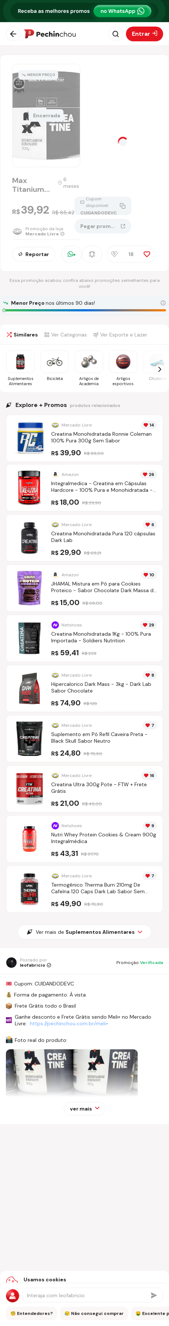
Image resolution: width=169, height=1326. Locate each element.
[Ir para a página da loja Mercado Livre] (43, 231)
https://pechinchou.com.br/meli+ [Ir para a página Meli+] (69, 1023)
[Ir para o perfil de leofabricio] (28, 962)
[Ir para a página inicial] (50, 33)
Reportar (33, 254)
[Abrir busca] (115, 34)
